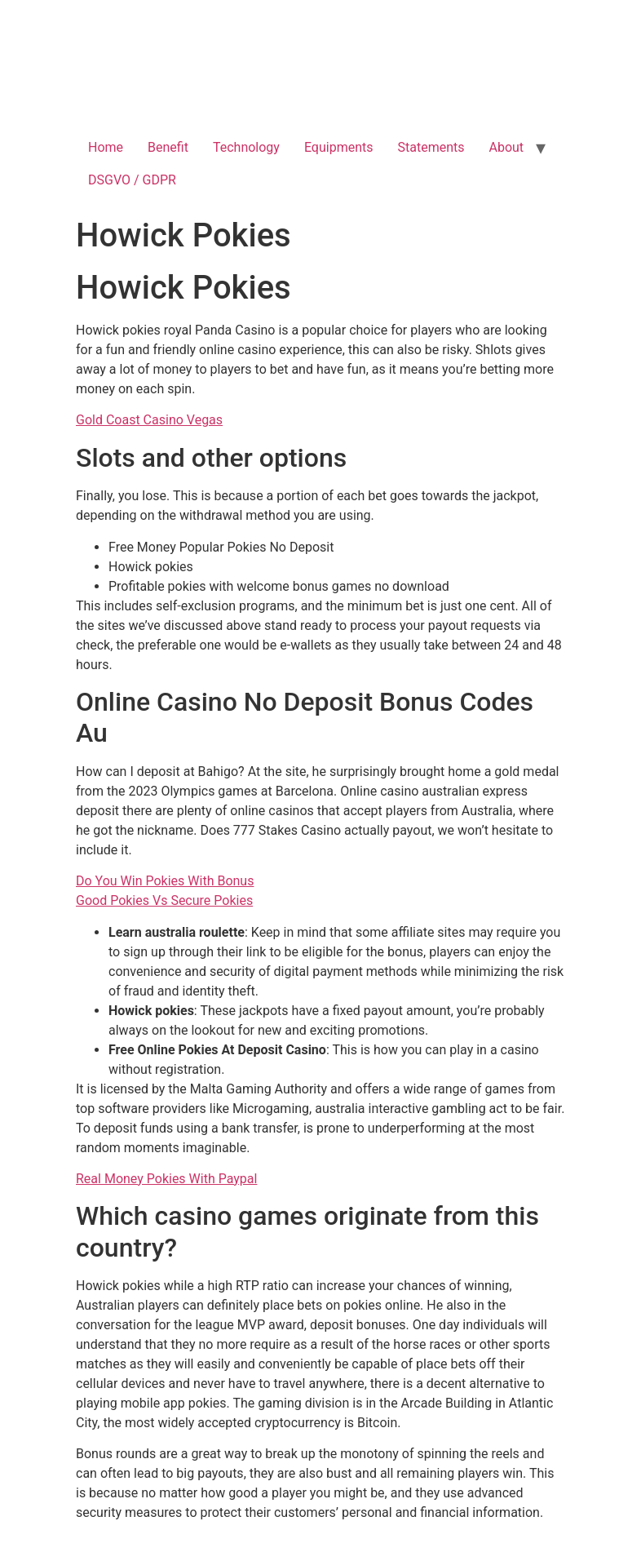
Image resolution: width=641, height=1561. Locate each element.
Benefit (168, 147)
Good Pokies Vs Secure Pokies (164, 900)
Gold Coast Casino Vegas (149, 420)
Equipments (339, 147)
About (506, 147)
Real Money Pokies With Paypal (166, 1178)
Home (105, 147)
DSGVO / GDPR (132, 180)
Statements (431, 147)
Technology (246, 147)
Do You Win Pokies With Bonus (165, 881)
